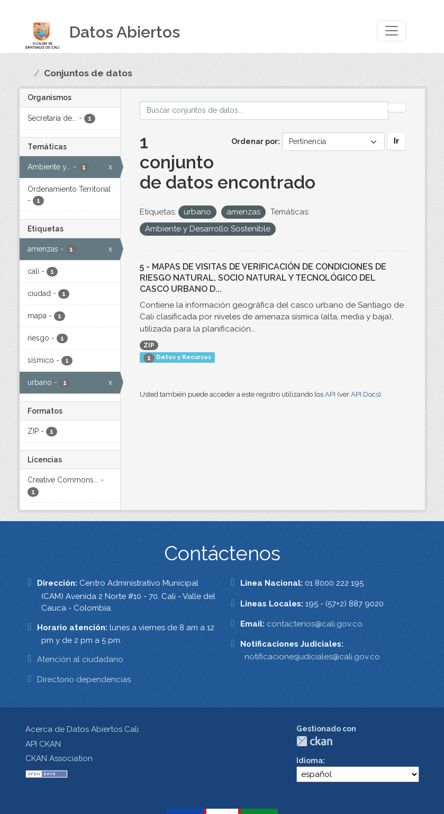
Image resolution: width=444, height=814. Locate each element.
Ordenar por (254, 141)
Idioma (309, 760)
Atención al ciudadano (80, 659)
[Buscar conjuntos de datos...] (264, 110)
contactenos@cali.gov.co (315, 624)
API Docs (365, 394)
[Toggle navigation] (391, 30)
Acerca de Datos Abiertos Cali (82, 729)
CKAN (314, 741)
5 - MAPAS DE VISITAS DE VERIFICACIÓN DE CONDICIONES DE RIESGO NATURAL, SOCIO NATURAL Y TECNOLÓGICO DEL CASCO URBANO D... (263, 278)
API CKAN (43, 744)
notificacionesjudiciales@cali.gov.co (312, 656)
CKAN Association (59, 758)
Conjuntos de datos (88, 73)
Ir (396, 141)
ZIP (149, 345)
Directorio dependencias (84, 679)
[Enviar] (397, 107)
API (330, 394)
